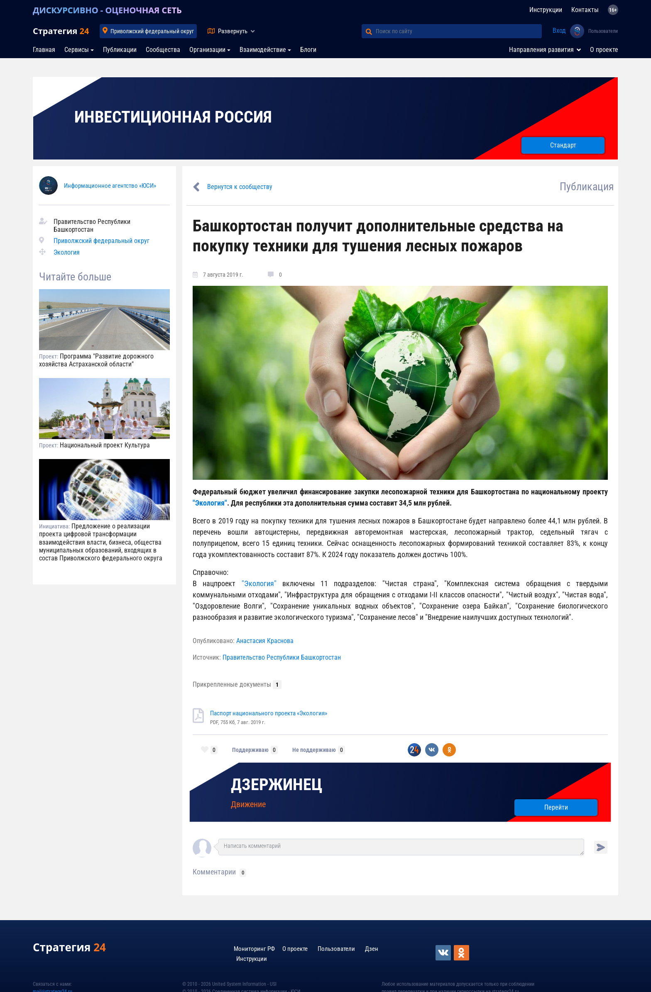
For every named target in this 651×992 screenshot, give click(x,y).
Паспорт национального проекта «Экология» (268, 713)
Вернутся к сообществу (239, 187)
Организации (207, 50)
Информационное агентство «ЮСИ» (110, 185)
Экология (67, 252)
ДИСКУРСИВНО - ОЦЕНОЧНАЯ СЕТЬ (107, 10)
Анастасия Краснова (265, 641)
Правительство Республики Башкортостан (282, 657)
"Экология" (210, 502)
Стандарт (563, 145)
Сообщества (163, 50)
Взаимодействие (263, 50)
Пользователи (603, 31)
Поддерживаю (250, 749)
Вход (559, 30)
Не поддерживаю (314, 749)
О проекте (604, 50)
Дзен (371, 949)
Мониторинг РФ (254, 949)
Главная (44, 50)
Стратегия (61, 31)
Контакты (585, 10)
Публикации (120, 50)
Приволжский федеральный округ (152, 31)
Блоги (308, 50)
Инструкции (545, 10)
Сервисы (76, 50)
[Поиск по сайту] (459, 31)
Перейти (556, 807)
